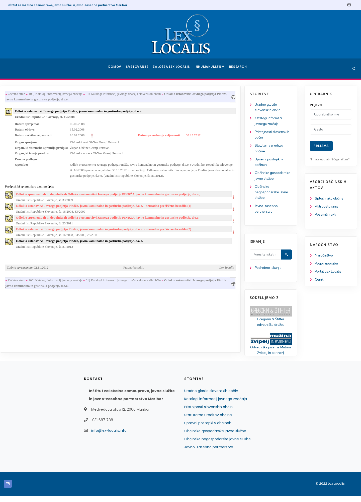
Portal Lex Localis (329, 273)
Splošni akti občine (330, 198)
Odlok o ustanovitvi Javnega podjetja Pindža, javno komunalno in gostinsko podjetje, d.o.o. (141, 247)
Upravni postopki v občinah (207, 428)
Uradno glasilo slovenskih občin (211, 396)
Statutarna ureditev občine (208, 420)
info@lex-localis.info (109, 436)
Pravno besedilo (194, 274)
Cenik (319, 281)
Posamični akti (326, 215)
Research (238, 69)
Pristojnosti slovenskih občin (208, 412)
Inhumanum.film (210, 69)
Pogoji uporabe (327, 264)
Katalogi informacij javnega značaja (215, 404)
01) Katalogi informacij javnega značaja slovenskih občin (185, 94)
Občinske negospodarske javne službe (31, 195)
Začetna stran (78, 94)
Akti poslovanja (327, 207)
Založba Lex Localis (173, 69)
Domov (115, 69)
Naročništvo (324, 256)
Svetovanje (139, 69)
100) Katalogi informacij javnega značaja (117, 94)
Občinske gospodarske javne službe (215, 436)
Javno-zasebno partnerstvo (208, 452)
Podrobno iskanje (27, 272)
